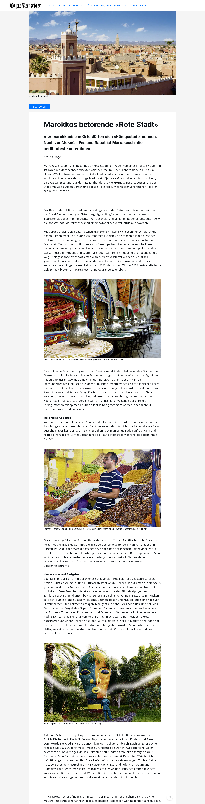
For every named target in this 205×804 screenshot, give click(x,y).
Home (66, 5)
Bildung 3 (131, 5)
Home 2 (118, 5)
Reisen (144, 5)
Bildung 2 (79, 5)
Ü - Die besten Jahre (99, 5)
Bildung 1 (54, 5)
